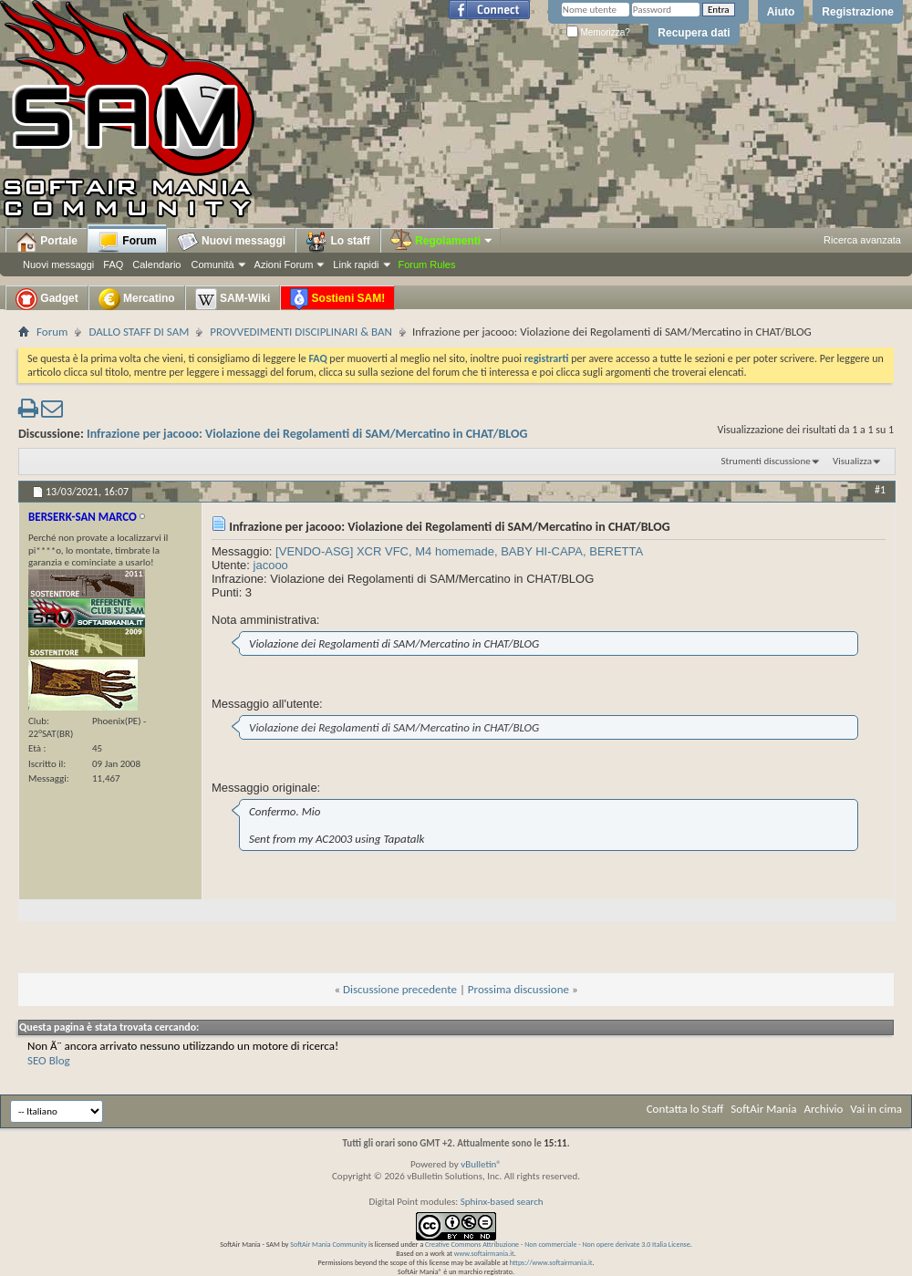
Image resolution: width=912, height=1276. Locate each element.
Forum (127, 242)
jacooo (271, 565)
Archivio (824, 1108)
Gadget (47, 299)
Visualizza (852, 461)
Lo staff (338, 242)
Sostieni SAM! (337, 299)
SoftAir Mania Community (328, 1244)
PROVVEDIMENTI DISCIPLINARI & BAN (301, 331)
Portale (47, 242)
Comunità (212, 264)
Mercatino (136, 299)
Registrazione (858, 11)
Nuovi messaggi (58, 264)
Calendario (156, 264)
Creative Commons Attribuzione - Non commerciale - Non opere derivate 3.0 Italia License (557, 1244)
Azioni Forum (284, 264)
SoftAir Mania (763, 1108)
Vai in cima (876, 1108)
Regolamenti (442, 241)
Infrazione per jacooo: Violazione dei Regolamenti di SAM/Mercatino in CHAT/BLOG (307, 433)
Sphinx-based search (502, 1202)
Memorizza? (598, 32)
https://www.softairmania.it (551, 1262)
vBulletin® (481, 1164)
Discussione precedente (400, 989)
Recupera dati (694, 32)
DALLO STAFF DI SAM (138, 331)
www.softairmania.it (484, 1253)
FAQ (113, 264)
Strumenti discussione (766, 461)
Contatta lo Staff (685, 1108)
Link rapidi (355, 264)
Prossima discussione (518, 989)
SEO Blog (48, 1060)
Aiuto (781, 11)
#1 (880, 489)
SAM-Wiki (233, 299)
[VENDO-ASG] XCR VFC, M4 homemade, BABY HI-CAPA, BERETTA (459, 551)
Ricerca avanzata (862, 239)
